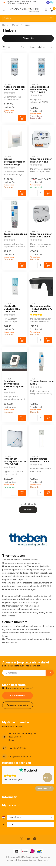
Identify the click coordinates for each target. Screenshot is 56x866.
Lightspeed (12, 860)
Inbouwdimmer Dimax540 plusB (39, 460)
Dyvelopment (43, 860)
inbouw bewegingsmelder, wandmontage (14, 162)
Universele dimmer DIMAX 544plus (41, 160)
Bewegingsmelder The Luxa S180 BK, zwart (41, 309)
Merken (15, 25)
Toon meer (28, 509)
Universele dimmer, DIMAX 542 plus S (41, 235)
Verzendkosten (9, 110)
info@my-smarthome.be (20, 756)
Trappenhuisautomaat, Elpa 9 (41, 382)
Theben (27, 25)
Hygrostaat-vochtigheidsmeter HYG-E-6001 (15, 461)
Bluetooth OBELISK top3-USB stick (12, 309)
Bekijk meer (44, 788)
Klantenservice (17, 695)
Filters (28, 38)
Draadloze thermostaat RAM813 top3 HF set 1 (14, 385)
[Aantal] (14, 118)
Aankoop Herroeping (17, 705)
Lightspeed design (26, 860)
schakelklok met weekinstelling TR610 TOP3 (39, 90)
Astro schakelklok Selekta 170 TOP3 (14, 88)
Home (5, 25)
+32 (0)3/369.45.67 (17, 747)
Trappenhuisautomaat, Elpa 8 (15, 235)
